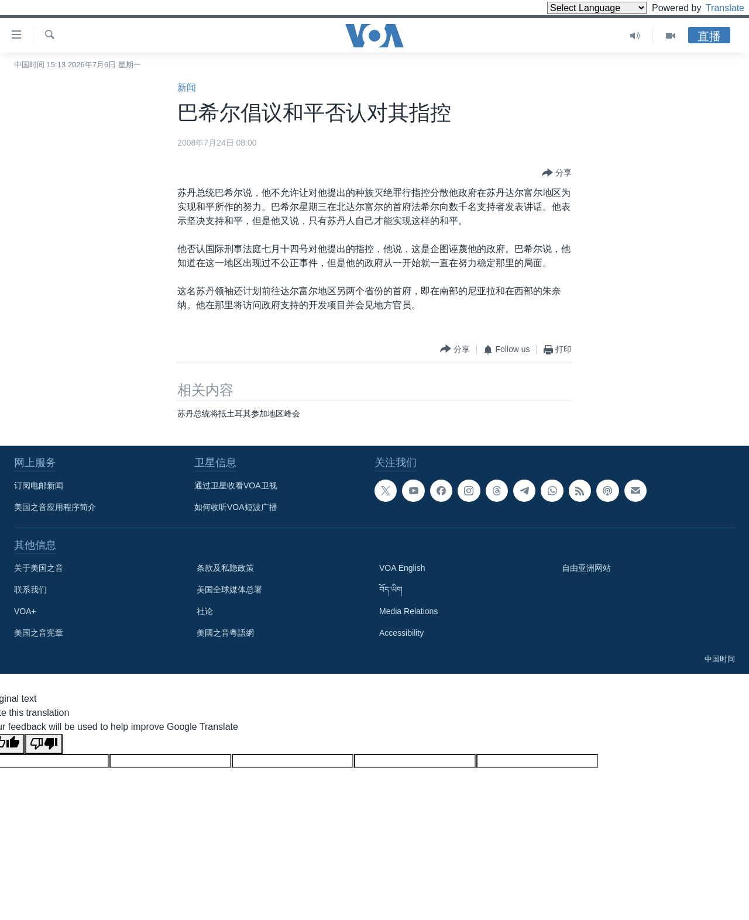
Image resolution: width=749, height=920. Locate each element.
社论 (205, 611)
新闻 (186, 87)
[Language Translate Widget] (577, 8)
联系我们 (30, 589)
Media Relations (408, 611)
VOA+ (25, 611)
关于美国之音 (38, 568)
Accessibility (401, 633)
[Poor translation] (44, 744)
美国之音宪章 (38, 633)
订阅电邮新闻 (38, 485)
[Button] (557, 173)
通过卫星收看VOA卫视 (235, 485)
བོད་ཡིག (391, 589)
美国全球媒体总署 (229, 589)
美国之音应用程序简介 (55, 507)
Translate (714, 8)
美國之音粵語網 (225, 633)
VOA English (402, 568)
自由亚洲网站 (586, 568)
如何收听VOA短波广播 (235, 507)
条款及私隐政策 (225, 568)
